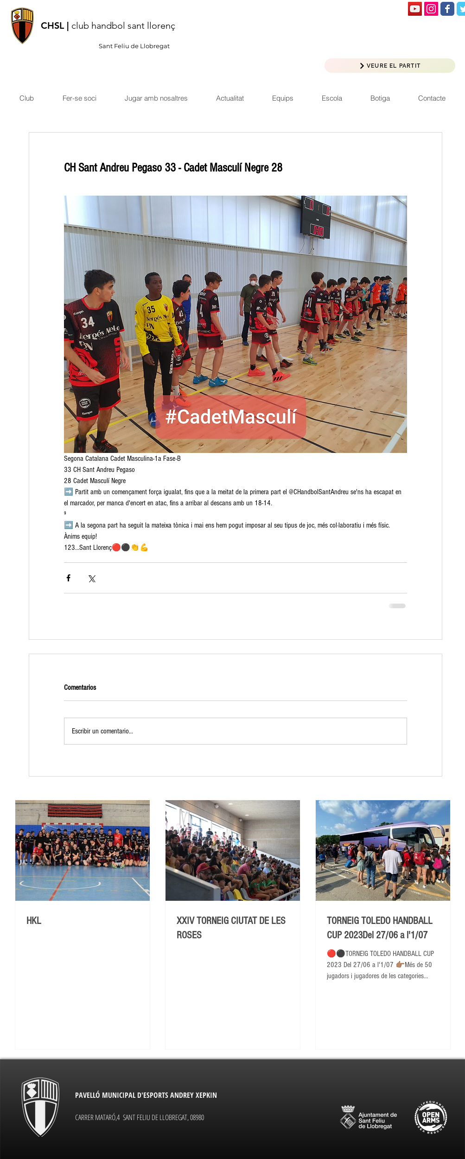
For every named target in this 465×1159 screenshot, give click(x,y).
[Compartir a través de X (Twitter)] (91, 577)
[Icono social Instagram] (431, 9)
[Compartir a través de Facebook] (68, 577)
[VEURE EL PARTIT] (390, 65)
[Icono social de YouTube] (415, 9)
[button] (230, 98)
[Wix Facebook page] (447, 9)
